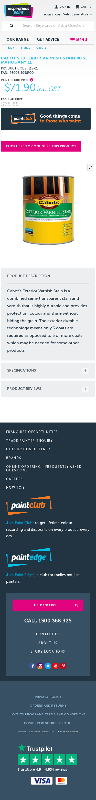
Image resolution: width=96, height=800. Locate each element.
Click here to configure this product (41, 146)
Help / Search (46, 605)
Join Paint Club (20, 523)
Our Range (17, 39)
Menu (81, 40)
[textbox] (57, 26)
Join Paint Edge (20, 575)
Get (48, 39)
